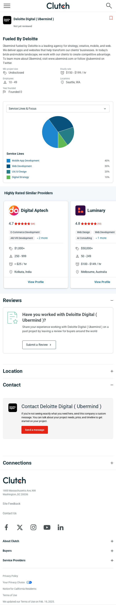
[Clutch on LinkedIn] (60, 527)
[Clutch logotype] (14, 480)
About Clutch (11, 541)
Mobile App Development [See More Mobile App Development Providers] (25, 160)
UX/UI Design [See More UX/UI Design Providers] (19, 171)
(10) (99, 224)
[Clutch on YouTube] (47, 527)
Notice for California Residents (19, 588)
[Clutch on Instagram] (33, 527)
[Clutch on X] (19, 527)
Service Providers (14, 560)
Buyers (7, 550)
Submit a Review (37, 344)
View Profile (36, 282)
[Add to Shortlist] (111, 18)
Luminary (96, 210)
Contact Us (9, 513)
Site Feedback (11, 503)
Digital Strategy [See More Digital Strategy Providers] (20, 177)
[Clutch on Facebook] (6, 527)
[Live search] (109, 5)
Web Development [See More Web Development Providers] (22, 166)
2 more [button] (43, 238)
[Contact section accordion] (58, 385)
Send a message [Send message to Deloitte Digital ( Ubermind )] (34, 429)
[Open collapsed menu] (7, 5)
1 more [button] (102, 238)
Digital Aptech (34, 210)
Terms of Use (10, 595)
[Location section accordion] (58, 371)
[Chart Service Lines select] (58, 108)
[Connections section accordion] (58, 463)
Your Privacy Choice (14, 582)
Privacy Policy (10, 576)
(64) (33, 224)
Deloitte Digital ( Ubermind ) (34, 19)
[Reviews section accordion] (58, 300)
